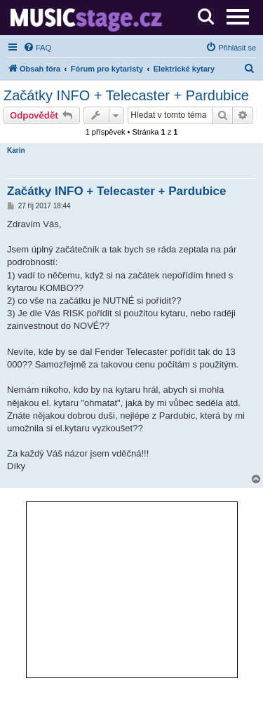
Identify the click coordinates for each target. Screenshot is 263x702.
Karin (16, 150)
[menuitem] (37, 47)
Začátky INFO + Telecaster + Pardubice (126, 95)
